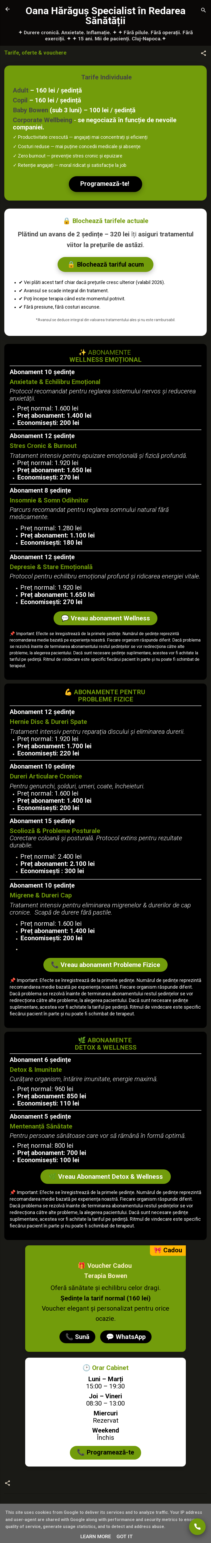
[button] (203, 54)
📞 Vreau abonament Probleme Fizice (105, 965)
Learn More (95, 1536)
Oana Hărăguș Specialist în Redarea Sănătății (105, 15)
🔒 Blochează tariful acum (105, 264)
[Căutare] (203, 11)
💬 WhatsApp (126, 1337)
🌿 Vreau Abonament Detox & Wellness (105, 1176)
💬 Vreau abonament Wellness (105, 618)
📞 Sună (77, 1337)
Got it (124, 1536)
